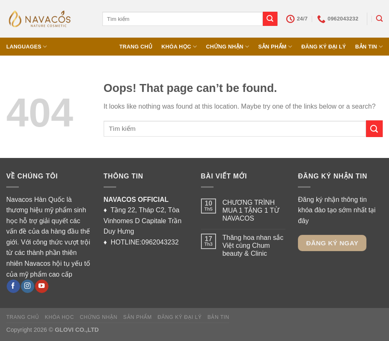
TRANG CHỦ (135, 46)
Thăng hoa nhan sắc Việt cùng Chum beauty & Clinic (252, 245)
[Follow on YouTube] (41, 286)
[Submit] (270, 19)
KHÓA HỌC (179, 47)
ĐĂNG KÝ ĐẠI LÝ (323, 46)
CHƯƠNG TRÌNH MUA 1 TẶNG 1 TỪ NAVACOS (251, 210)
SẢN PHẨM (275, 47)
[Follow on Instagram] (27, 286)
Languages (26, 47)
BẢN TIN (369, 47)
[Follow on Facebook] (13, 286)
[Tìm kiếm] (379, 18)
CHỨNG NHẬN (227, 47)
